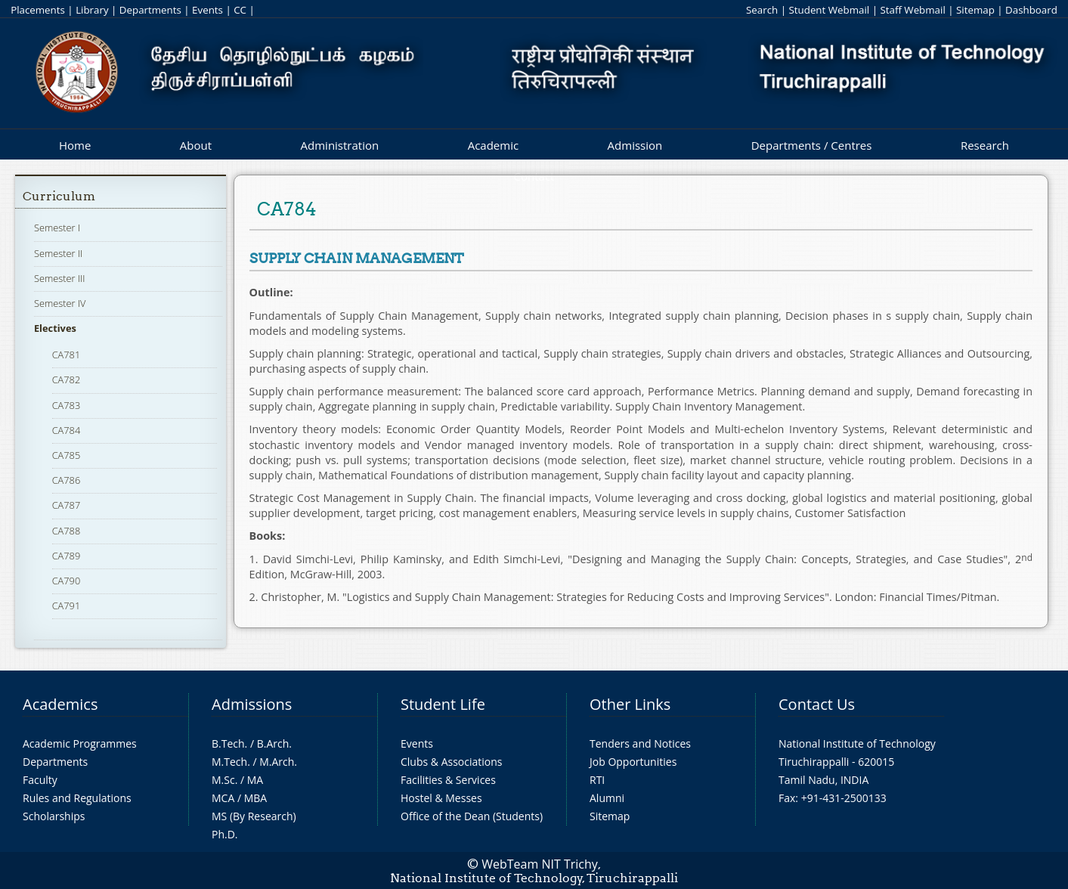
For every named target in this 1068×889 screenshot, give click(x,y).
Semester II (58, 253)
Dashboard (1031, 10)
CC (240, 10)
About (196, 145)
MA (255, 780)
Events (207, 10)
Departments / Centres (811, 145)
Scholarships (54, 816)
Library (92, 10)
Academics (60, 704)
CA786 (66, 480)
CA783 (66, 405)
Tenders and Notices (640, 743)
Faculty (40, 780)
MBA (256, 798)
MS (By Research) (254, 816)
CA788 (66, 530)
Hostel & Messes (441, 798)
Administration (340, 145)
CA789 (66, 555)
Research (985, 145)
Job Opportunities (633, 761)
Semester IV (60, 303)
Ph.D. (225, 834)
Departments (150, 10)
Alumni (607, 798)
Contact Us (817, 704)
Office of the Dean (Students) (472, 816)
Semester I (57, 227)
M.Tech (229, 761)
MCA (223, 798)
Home (75, 145)
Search (762, 10)
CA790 (66, 580)
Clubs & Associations (452, 761)
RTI (597, 780)
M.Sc (223, 780)
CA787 (66, 505)
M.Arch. (278, 761)
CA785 (66, 455)
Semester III (59, 278)
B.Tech (228, 743)
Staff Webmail (912, 10)
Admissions (252, 704)
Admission (635, 145)
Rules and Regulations (77, 798)
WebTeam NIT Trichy (539, 864)
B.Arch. (274, 743)
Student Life (443, 704)
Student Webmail (829, 10)
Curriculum (59, 196)
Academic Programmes (80, 743)
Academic (493, 145)
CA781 (66, 354)
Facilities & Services (448, 780)
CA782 (66, 379)
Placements (38, 10)
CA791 (66, 605)
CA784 (66, 430)
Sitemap (975, 10)
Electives (55, 328)
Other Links (630, 704)
